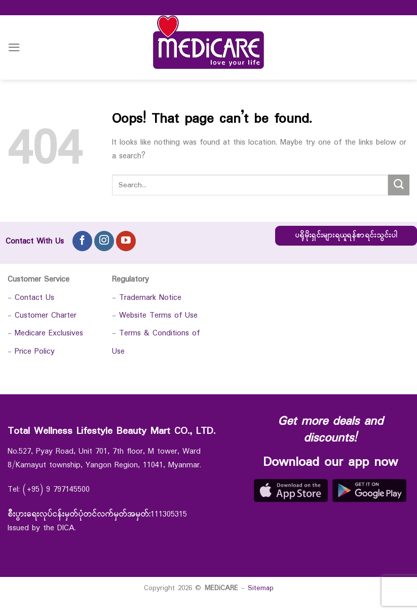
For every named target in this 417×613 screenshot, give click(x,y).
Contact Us (34, 297)
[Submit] (398, 185)
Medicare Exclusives (49, 333)
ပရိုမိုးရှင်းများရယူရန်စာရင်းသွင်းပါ (346, 236)
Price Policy (35, 351)
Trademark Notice (150, 297)
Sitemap (261, 588)
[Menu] (14, 47)
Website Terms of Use (158, 315)
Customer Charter (46, 315)
